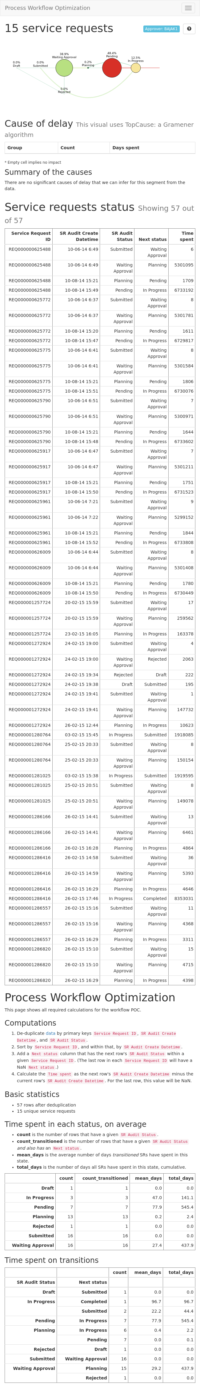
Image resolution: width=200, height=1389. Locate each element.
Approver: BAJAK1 (161, 29)
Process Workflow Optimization (47, 8)
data (51, 1033)
